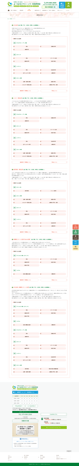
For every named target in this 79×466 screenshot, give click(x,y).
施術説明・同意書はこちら (25, 90)
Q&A (8, 458)
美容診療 (57, 455)
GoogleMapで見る (53, 414)
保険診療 (41, 455)
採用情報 (41, 458)
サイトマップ (10, 460)
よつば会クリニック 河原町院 (39, 464)
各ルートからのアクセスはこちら (53, 427)
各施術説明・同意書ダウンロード (61, 458)
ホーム (9, 455)
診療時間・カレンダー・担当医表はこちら (25, 392)
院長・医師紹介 (26, 455)
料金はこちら (54, 90)
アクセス (25, 458)
